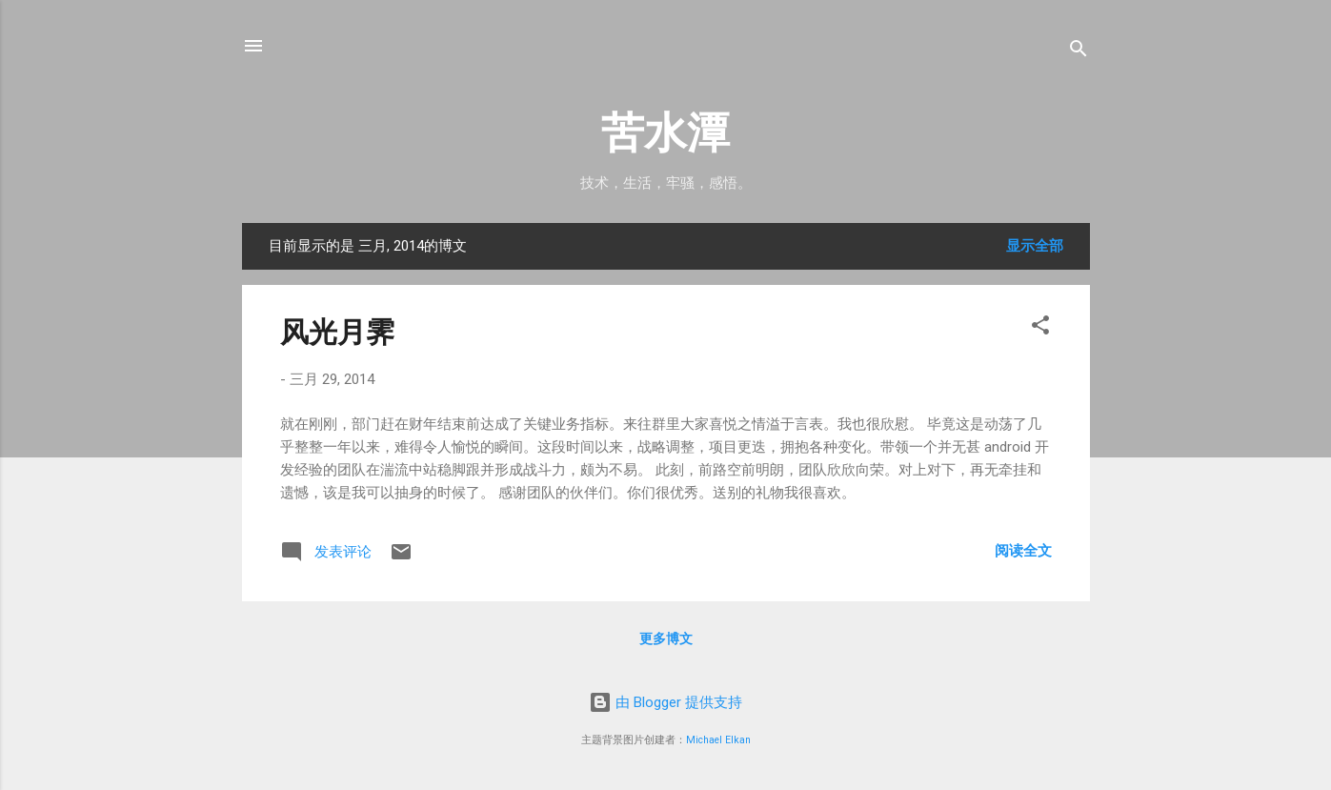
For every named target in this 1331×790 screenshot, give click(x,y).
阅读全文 (1023, 550)
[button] (1040, 328)
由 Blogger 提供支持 (665, 702)
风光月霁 (337, 332)
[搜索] (1078, 52)
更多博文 (666, 638)
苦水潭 (665, 133)
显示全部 (1034, 245)
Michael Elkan (718, 740)
